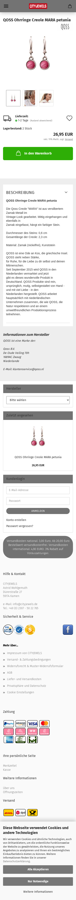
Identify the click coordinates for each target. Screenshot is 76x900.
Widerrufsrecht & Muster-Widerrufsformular (35, 666)
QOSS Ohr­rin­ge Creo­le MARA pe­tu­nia (38, 457)
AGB (9, 672)
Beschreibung (20, 192)
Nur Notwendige (38, 881)
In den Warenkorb (33, 153)
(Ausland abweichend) (41, 120)
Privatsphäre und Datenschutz (26, 686)
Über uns (9, 788)
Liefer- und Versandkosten (24, 679)
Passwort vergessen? (19, 526)
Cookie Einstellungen (20, 692)
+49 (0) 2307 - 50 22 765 (23, 608)
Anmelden (38, 511)
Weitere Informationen (38, 891)
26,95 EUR (38, 465)
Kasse (7, 770)
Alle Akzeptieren (38, 869)
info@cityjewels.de (25, 604)
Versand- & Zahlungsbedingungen (29, 659)
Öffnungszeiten (13, 792)
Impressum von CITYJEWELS (24, 653)
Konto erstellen (16, 520)
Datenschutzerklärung (16, 861)
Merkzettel (10, 765)
